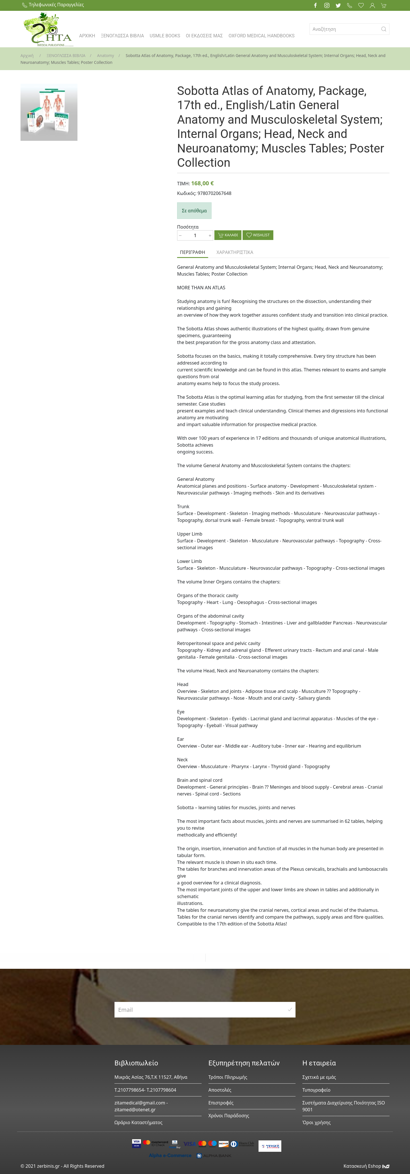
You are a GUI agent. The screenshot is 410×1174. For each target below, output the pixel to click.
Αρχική (27, 55)
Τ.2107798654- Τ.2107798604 (145, 1090)
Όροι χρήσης (316, 1122)
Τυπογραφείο (316, 1090)
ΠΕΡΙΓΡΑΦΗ (192, 252)
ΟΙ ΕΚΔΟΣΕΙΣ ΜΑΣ (204, 35)
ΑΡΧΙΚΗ (87, 35)
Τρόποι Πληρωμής (227, 1077)
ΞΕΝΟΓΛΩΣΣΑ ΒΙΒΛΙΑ (122, 35)
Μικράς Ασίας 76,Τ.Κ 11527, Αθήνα (150, 1077)
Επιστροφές (220, 1103)
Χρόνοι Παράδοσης (228, 1115)
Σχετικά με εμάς (319, 1077)
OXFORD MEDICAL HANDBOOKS (262, 35)
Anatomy (105, 55)
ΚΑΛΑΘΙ (228, 235)
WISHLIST (257, 235)
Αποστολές (219, 1090)
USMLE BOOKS (165, 35)
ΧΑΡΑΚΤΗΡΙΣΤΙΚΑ (235, 252)
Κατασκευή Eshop (366, 1166)
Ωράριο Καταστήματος (138, 1122)
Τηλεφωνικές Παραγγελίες (53, 4)
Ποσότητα (187, 227)
